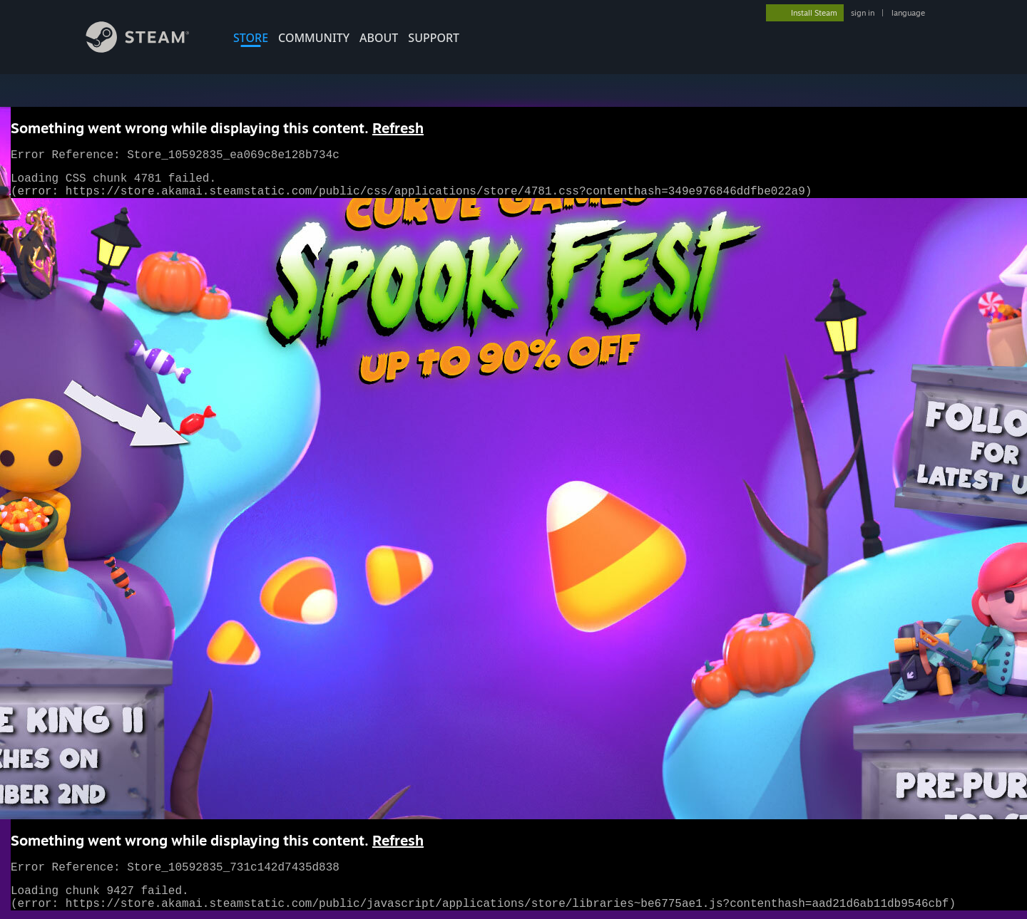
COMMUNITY (313, 38)
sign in (862, 13)
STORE (250, 38)
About (378, 38)
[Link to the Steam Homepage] (148, 49)
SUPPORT (433, 38)
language (908, 13)
